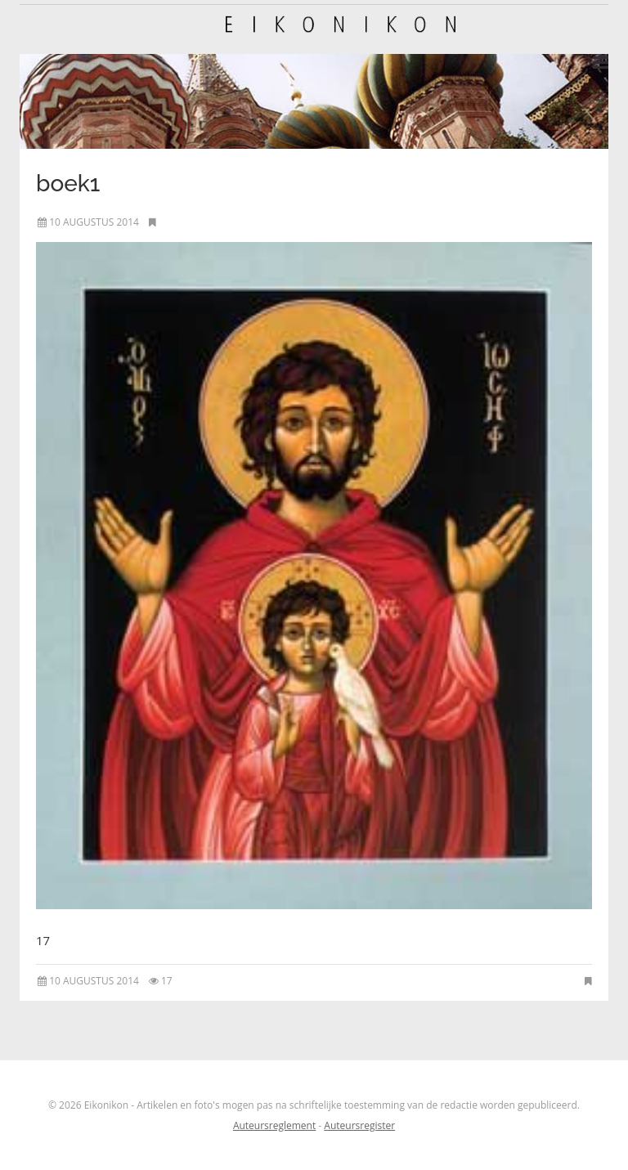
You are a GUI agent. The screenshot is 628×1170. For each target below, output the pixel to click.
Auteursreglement (274, 1125)
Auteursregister (359, 1125)
